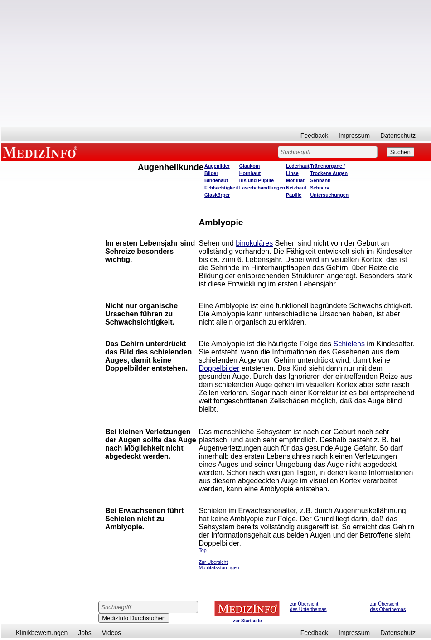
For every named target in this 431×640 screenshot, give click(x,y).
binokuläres (254, 243)
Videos (111, 632)
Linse (292, 173)
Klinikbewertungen (42, 632)
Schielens (349, 344)
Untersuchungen (329, 195)
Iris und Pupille (256, 180)
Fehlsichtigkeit (221, 187)
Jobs (85, 632)
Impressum (354, 135)
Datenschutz (398, 135)
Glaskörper (217, 195)
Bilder (211, 173)
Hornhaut (250, 173)
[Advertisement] (216, 63)
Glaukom (249, 166)
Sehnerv (319, 187)
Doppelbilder (219, 368)
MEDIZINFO (41, 152)
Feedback (314, 135)
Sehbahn (320, 180)
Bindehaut (216, 180)
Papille (293, 195)
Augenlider (217, 166)
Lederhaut (298, 166)
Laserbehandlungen (262, 187)
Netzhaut (296, 187)
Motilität (295, 180)
